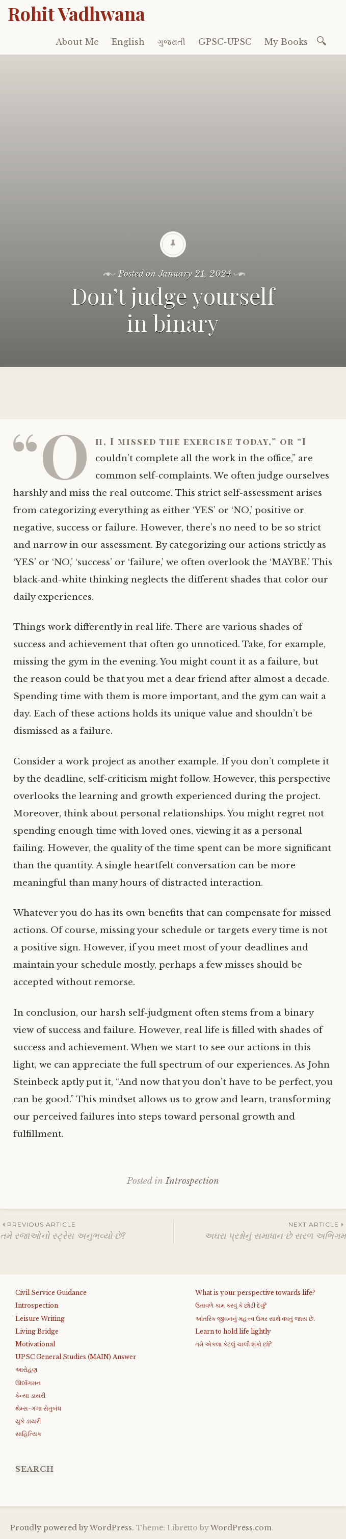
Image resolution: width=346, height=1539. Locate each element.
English (128, 42)
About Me (77, 42)
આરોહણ (26, 1369)
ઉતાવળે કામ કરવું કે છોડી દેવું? (231, 1305)
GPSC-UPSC (225, 42)
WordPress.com (241, 1527)
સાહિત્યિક (28, 1434)
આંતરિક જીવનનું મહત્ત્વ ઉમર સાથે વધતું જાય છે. (255, 1318)
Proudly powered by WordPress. (72, 1527)
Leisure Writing (40, 1318)
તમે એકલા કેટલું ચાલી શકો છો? (233, 1344)
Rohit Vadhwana (76, 13)
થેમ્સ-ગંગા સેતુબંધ (38, 1408)
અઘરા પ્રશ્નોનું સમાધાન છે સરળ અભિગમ (260, 1230)
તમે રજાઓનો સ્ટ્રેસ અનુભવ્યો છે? (86, 1230)
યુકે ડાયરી (28, 1421)
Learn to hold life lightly (233, 1331)
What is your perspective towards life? (255, 1292)
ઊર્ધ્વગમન (28, 1383)
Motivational (35, 1344)
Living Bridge (37, 1331)
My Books (286, 42)
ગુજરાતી (171, 42)
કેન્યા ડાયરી (30, 1395)
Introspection (192, 1181)
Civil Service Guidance (51, 1292)
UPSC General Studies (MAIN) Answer (75, 1357)
